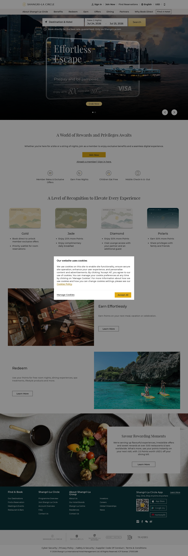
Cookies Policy (64, 284)
